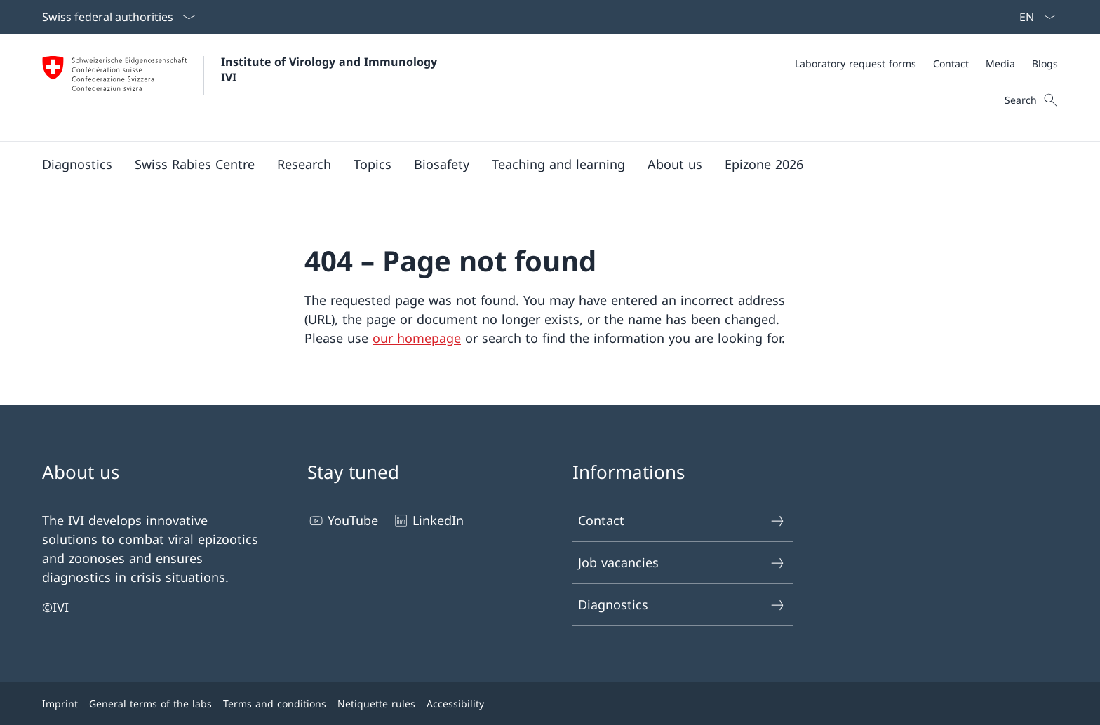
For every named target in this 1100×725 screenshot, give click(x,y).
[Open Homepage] (243, 87)
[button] (77, 164)
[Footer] (550, 703)
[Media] (1000, 63)
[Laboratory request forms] (855, 63)
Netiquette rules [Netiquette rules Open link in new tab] (376, 703)
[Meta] (926, 63)
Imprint (60, 703)
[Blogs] (1045, 63)
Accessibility (455, 703)
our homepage (417, 338)
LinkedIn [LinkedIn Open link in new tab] (428, 520)
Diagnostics (682, 605)
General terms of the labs (150, 703)
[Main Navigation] (539, 164)
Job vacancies (682, 562)
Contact (682, 520)
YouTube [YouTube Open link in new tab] (342, 520)
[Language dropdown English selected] (1032, 17)
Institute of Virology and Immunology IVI (332, 69)
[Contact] (951, 63)
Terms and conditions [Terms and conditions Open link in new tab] (274, 703)
